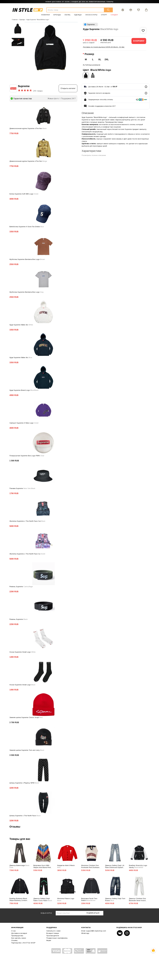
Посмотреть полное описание (94, 155)
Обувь (68, 15)
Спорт (104, 15)
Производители (52, 935)
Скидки (114, 15)
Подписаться (92, 912)
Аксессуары (91, 15)
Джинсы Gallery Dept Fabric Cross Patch (42, 899)
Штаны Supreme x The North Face (24, 815)
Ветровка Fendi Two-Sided (89, 899)
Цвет (97, 69)
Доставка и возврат (19, 933)
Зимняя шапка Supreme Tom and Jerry (26, 750)
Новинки (45, 15)
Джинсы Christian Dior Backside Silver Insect (137, 899)
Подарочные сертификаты (57, 937)
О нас (13, 930)
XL (99, 59)
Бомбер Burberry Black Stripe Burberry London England (18, 899)
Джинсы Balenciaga (19, 866)
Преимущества (17, 935)
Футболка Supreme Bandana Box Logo (27, 259)
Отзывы (14, 940)
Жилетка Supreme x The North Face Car (27, 521)
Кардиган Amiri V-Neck (66, 866)
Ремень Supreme (21, 586)
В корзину (138, 41)
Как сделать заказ (18, 937)
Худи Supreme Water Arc (21, 324)
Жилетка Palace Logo (65, 899)
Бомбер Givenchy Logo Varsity (138, 866)
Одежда (78, 15)
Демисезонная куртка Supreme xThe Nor (28, 128)
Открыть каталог (68, 88)
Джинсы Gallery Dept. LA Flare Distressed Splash (114, 866)
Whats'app (85, 933)
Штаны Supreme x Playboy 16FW (24, 782)
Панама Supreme (22, 488)
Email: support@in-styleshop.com (93, 930)
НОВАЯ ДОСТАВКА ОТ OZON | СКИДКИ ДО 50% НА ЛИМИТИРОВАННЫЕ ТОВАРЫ (79, 1)
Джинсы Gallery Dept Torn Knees (115, 899)
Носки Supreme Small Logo (22, 651)
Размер (90, 54)
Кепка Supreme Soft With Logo (23, 193)
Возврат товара (52, 933)
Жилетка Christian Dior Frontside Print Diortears (90, 866)
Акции (48, 940)
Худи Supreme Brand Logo (23, 390)
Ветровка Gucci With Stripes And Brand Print (42, 866)
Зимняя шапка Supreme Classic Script (26, 717)
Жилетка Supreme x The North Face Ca (27, 553)
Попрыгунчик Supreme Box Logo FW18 (26, 455)
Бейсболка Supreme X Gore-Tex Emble (26, 226)
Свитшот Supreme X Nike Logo (23, 422)
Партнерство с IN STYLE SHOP (23, 942)
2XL (107, 59)
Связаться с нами (53, 930)
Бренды (57, 15)
